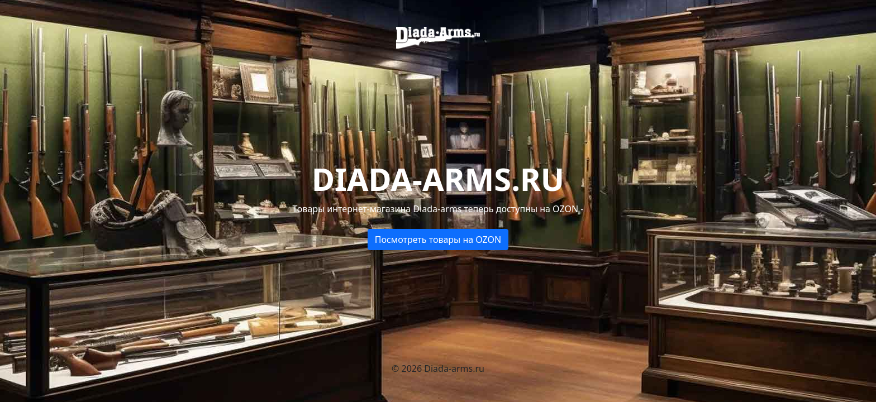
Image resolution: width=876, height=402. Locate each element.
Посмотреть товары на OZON (438, 239)
